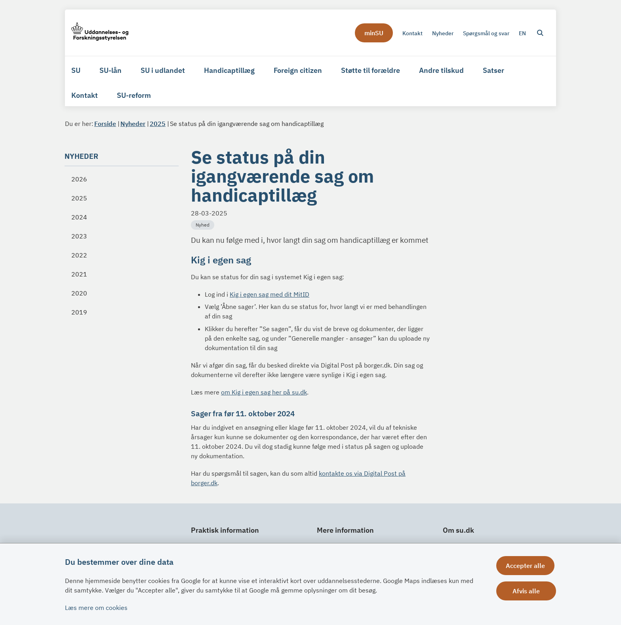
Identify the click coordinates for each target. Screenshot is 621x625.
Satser (493, 70)
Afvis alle (527, 591)
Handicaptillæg (229, 70)
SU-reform (134, 95)
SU (75, 70)
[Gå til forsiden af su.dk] (99, 32)
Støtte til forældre (370, 70)
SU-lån (110, 70)
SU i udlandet (163, 70)
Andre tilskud (441, 70)
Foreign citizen (298, 70)
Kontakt (84, 95)
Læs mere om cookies (96, 608)
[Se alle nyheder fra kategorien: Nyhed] (203, 224)
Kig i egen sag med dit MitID (269, 294)
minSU (373, 33)
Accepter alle (527, 566)
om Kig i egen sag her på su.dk (264, 392)
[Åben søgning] (540, 32)
